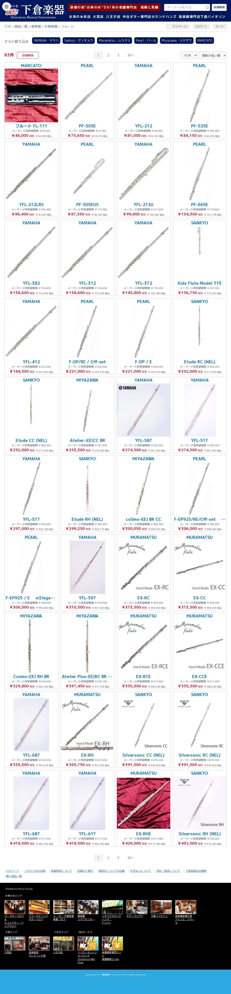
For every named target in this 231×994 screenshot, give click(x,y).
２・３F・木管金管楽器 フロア (63, 917)
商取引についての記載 (112, 871)
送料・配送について (168, 871)
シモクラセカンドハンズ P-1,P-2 (111, 919)
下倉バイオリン (159, 916)
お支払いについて (140, 871)
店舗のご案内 (85, 871)
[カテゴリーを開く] (6, 6)
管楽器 (36, 26)
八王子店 (113, 16)
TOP (7, 26)
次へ (130, 55)
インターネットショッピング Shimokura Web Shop (87, 957)
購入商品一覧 (14, 876)
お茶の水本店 (80, 16)
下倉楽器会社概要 (195, 871)
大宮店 (98, 16)
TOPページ (12, 871)
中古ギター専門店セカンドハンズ (150, 16)
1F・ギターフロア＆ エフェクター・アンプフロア (14, 921)
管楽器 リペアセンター (86, 917)
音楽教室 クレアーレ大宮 (37, 954)
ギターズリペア (134, 916)
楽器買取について (61, 871)
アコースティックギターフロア (38, 917)
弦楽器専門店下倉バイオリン (202, 16)
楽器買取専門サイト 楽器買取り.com (111, 956)
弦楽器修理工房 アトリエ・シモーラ (184, 919)
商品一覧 (21, 26)
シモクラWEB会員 (35, 871)
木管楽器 (51, 26)
